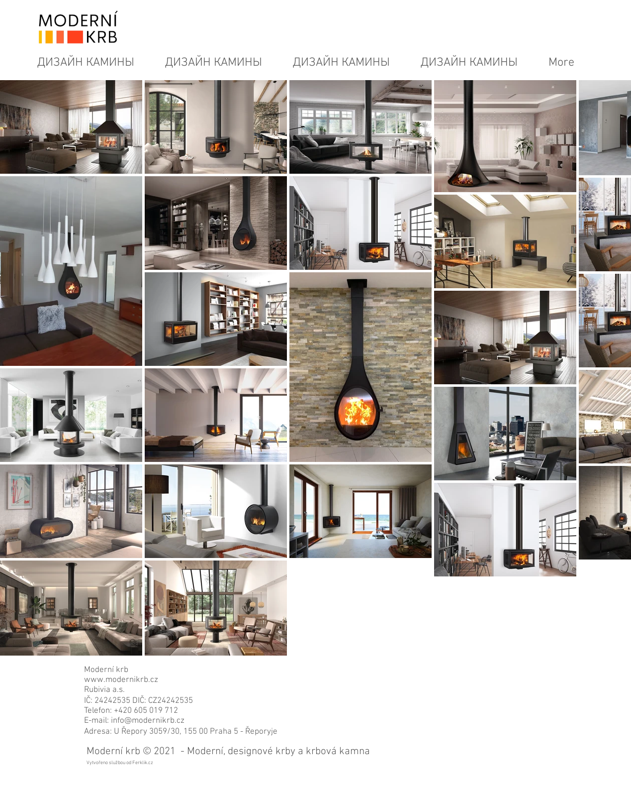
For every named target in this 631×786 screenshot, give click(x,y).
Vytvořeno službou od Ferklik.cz (120, 763)
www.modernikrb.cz (121, 680)
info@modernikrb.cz (147, 721)
